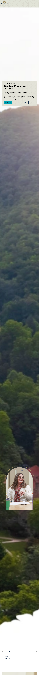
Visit (16, 102)
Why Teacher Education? (9, 654)
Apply (24, 102)
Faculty (6, 663)
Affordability (7, 658)
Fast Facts (7, 656)
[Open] (37, 2)
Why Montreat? (8, 660)
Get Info (7, 102)
